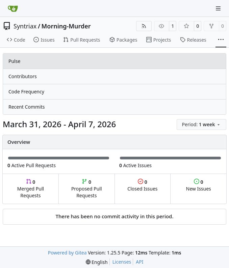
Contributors (22, 76)
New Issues (198, 185)
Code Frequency (26, 91)
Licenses (121, 262)
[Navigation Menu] (219, 8)
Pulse (14, 61)
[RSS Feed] (144, 26)
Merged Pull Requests (30, 189)
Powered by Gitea (67, 252)
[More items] (220, 39)
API (139, 262)
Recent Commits (26, 107)
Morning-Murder (66, 26)
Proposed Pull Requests (86, 189)
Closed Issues (142, 185)
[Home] (12, 8)
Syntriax (25, 26)
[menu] (201, 124)
